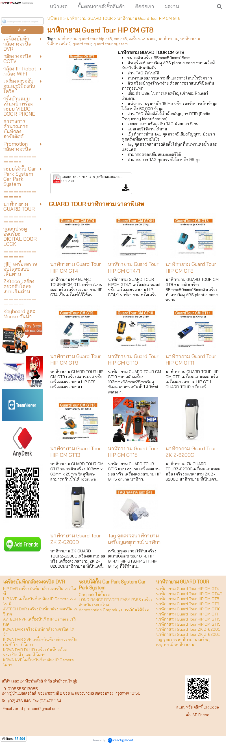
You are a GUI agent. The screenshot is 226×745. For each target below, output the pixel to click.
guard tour (82, 43)
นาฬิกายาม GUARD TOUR (90, 18)
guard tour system (111, 43)
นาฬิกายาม (168, 38)
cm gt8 (120, 38)
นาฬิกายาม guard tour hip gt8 (85, 38)
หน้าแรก (54, 18)
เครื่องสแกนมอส (143, 38)
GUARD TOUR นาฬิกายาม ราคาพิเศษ (96, 204)
